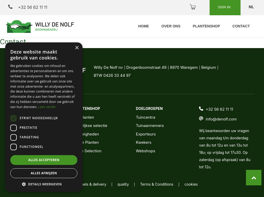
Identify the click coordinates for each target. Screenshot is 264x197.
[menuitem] (143, 26)
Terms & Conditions (156, 184)
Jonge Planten (86, 142)
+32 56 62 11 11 (27, 7)
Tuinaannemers (150, 125)
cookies (191, 184)
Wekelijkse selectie (90, 125)
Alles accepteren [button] (44, 160)
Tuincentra (145, 117)
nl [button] (252, 6)
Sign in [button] (224, 7)
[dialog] (43, 117)
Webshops (145, 150)
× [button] (77, 48)
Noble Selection (87, 150)
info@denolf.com (221, 119)
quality (123, 184)
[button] (43, 184)
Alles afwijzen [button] (44, 173)
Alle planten (83, 117)
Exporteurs (146, 134)
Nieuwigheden (86, 134)
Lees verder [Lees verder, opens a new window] (47, 107)
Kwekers (143, 142)
